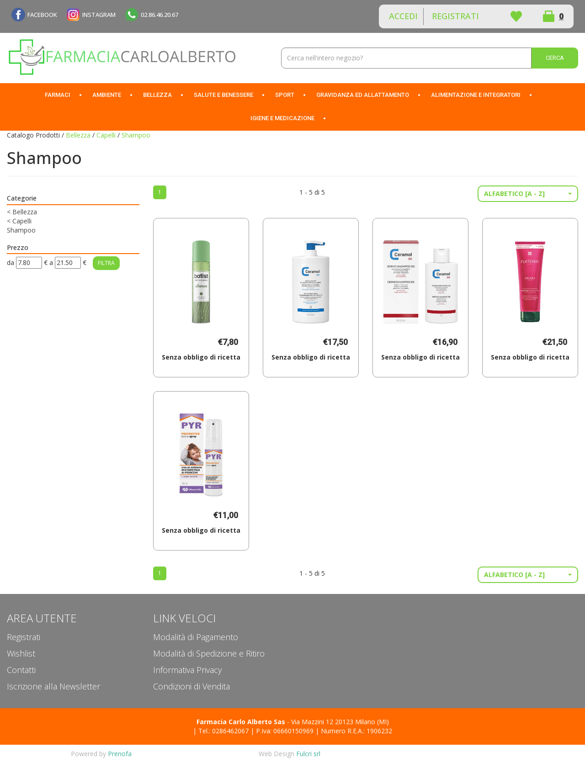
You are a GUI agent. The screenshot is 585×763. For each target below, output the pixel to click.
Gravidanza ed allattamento (362, 94)
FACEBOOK (42, 15)
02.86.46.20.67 (159, 15)
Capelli (106, 135)
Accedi (403, 16)
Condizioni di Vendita (191, 686)
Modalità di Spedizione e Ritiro (209, 653)
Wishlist (516, 16)
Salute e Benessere (223, 94)
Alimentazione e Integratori (476, 94)
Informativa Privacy (187, 669)
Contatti (21, 669)
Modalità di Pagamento (195, 636)
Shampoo (21, 230)
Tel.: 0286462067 (223, 730)
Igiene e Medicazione (282, 118)
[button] (528, 193)
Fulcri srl (308, 753)
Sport (284, 94)
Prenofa (120, 753)
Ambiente (106, 94)
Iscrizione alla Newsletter (53, 686)
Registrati (455, 16)
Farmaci (57, 94)
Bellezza (157, 94)
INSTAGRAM (99, 15)
